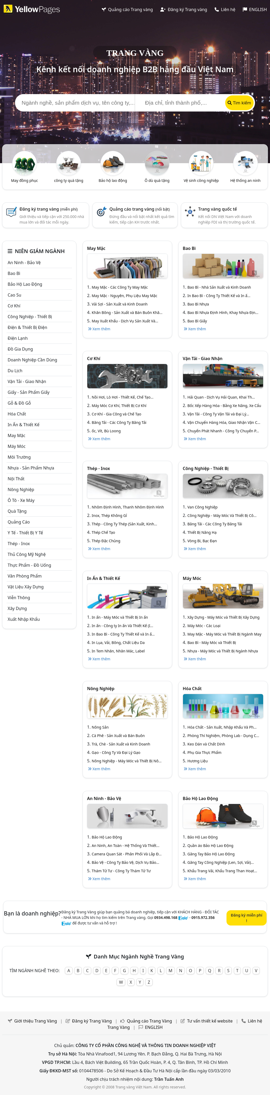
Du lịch (15, 371)
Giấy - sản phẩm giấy (29, 392)
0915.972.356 (203, 917)
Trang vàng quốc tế (217, 209)
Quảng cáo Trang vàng (127, 9)
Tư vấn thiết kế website (210, 1021)
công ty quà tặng (68, 180)
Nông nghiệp (21, 489)
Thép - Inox (19, 543)
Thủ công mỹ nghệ (27, 554)
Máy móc (17, 446)
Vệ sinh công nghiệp (201, 180)
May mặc (16, 435)
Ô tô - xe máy (21, 500)
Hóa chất (17, 414)
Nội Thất (16, 479)
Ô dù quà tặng (156, 180)
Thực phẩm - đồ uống (29, 565)
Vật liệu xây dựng (26, 587)
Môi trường (19, 457)
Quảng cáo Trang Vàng (149, 1021)
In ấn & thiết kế (23, 425)
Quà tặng (17, 511)
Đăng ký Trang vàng (183, 9)
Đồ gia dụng (20, 349)
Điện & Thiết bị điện (27, 327)
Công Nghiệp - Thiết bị (30, 316)
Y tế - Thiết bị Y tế (25, 533)
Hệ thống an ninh (245, 180)
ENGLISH (255, 9)
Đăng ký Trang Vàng (92, 1021)
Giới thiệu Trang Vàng (35, 1021)
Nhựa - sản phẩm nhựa (31, 468)
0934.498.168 (165, 917)
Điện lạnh (18, 338)
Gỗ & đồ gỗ (19, 403)
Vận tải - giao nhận (27, 381)
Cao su (14, 295)
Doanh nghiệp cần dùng (32, 360)
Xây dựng (17, 608)
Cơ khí (14, 306)
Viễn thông (19, 597)
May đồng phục (24, 180)
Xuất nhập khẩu (24, 619)
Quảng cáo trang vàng (139, 209)
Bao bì (14, 273)
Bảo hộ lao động (113, 180)
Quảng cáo (19, 522)
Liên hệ (225, 9)
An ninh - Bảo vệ (24, 262)
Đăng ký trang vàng (49, 209)
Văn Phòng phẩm (25, 576)
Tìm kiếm (239, 103)
